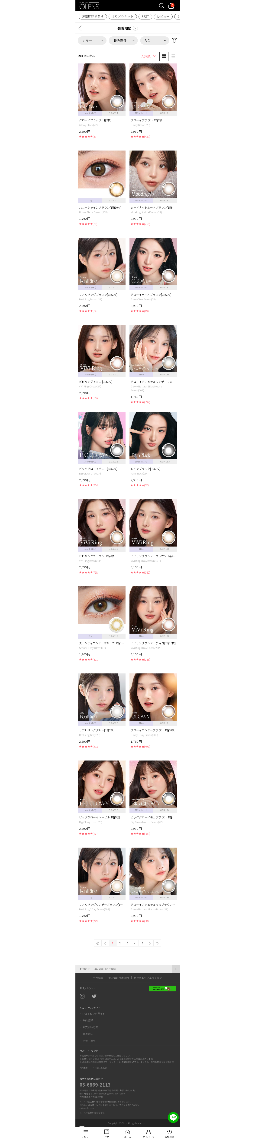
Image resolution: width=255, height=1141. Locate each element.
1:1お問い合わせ (99, 1068)
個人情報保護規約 (118, 978)
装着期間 (124, 28)
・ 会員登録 (86, 1020)
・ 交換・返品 (87, 1041)
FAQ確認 (83, 1068)
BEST (145, 16)
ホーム (127, 1137)
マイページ (148, 1137)
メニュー (85, 1137)
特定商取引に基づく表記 (148, 978)
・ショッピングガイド (92, 1013)
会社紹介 (98, 978)
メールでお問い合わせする (92, 1112)
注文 (106, 1137)
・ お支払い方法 (89, 1027)
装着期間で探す (93, 16)
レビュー (163, 16)
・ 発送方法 (86, 1034)
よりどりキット (123, 16)
